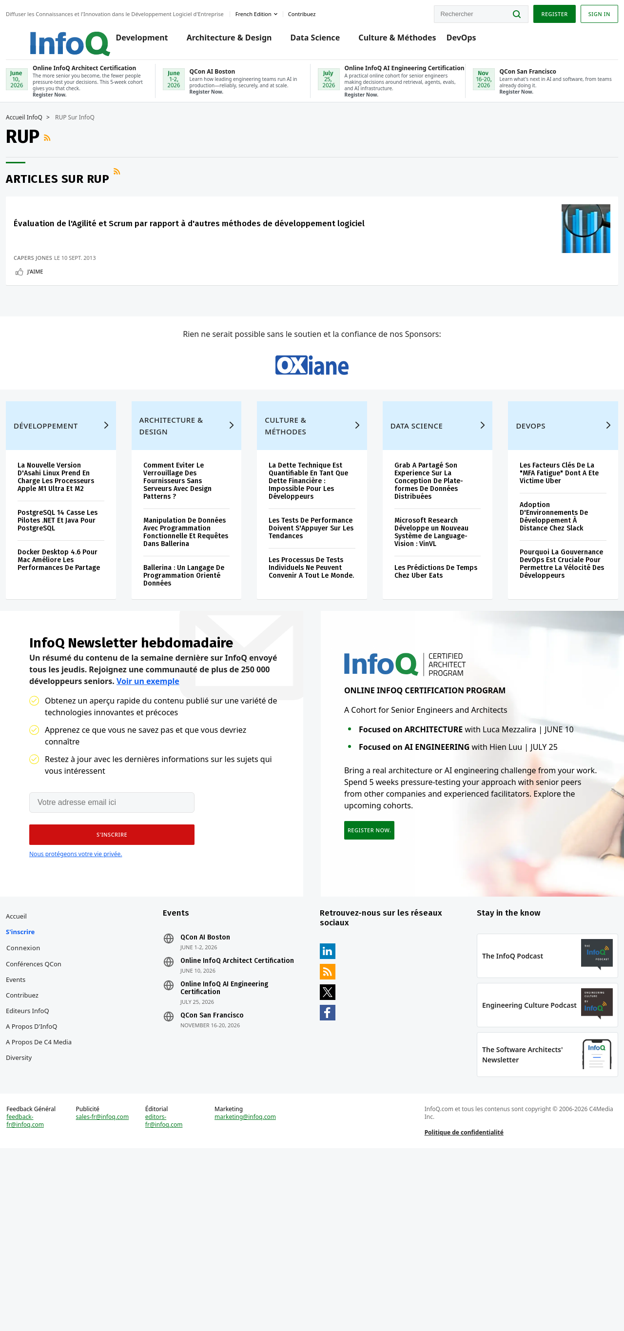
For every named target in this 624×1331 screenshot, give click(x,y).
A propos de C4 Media (52, 1190)
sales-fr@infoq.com (113, 1292)
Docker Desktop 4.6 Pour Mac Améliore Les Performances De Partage (77, 666)
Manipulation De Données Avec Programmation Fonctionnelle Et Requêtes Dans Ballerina (183, 642)
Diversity (42, 1214)
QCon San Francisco (223, 1164)
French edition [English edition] (277, 11)
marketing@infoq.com (253, 1288)
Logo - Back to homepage (69, 35)
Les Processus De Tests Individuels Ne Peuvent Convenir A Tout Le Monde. (310, 681)
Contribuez (45, 1136)
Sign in (576, 11)
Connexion (47, 1088)
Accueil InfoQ (47, 132)
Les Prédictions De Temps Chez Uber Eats (425, 674)
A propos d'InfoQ (54, 1167)
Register (531, 11)
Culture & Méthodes (405, 40)
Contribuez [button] (325, 11)
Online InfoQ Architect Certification (228, 1106)
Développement (69, 527)
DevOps (469, 40)
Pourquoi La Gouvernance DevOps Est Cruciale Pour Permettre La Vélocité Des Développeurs (541, 669)
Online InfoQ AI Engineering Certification (236, 1137)
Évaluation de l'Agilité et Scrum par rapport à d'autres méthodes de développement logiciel (83, 252)
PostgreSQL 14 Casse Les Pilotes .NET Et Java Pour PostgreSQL (78, 622)
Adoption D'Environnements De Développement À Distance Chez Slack (540, 618)
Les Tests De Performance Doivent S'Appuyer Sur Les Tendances (307, 634)
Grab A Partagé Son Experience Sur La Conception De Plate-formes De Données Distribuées (424, 583)
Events (39, 1120)
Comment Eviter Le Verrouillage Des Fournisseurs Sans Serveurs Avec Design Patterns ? (191, 583)
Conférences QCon (57, 1104)
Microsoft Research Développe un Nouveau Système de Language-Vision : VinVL (427, 634)
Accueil (39, 1057)
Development (149, 40)
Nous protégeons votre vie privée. (75, 983)
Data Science (323, 40)
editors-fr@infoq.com (177, 1292)
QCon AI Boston (217, 1078)
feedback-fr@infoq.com (48, 1300)
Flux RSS (71, 151)
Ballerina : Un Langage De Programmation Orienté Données (192, 693)
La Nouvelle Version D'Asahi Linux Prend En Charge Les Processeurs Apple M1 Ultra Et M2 (79, 579)
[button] (105, 964)
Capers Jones (56, 301)
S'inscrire (43, 1072)
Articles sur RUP (81, 193)
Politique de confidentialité (456, 1303)
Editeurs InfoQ (51, 1151)
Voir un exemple (148, 810)
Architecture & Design (236, 40)
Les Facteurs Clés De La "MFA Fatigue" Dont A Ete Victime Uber (543, 575)
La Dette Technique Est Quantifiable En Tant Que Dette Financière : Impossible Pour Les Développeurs (310, 583)
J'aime (58, 314)
